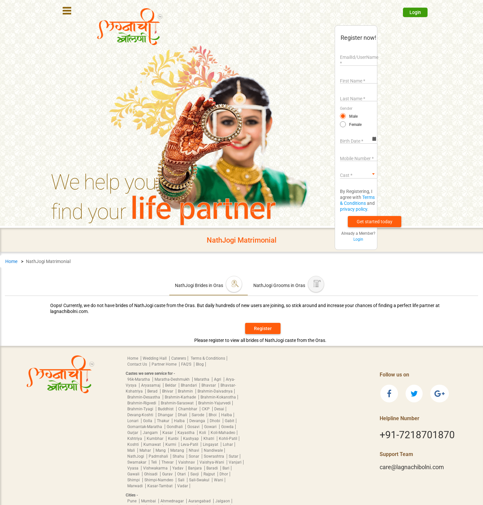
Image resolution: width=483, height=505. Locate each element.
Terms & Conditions (208, 358)
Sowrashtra (214, 456)
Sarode (198, 415)
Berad (152, 391)
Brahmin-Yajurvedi (214, 403)
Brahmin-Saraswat (178, 403)
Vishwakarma (156, 468)
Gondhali (175, 426)
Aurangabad (200, 501)
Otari (182, 474)
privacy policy (353, 209)
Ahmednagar (172, 501)
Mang (161, 450)
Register (263, 328)
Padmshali (159, 456)
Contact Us (137, 364)
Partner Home (165, 364)
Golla (148, 421)
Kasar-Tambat (160, 486)
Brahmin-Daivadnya (215, 391)
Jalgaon (222, 501)
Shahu (179, 456)
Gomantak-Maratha (145, 426)
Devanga (197, 421)
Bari (225, 468)
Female (355, 124)
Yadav (178, 468)
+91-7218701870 (417, 435)
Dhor (224, 474)
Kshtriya (135, 438)
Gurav (168, 474)
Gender (346, 108)
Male (353, 116)
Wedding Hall (155, 358)
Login (415, 12)
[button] (374, 221)
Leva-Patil (190, 444)
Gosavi (193, 426)
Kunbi (173, 438)
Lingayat (211, 444)
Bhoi (213, 415)
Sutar (233, 456)
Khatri (209, 438)
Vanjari (235, 462)
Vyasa (133, 468)
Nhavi (194, 450)
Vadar (182, 486)
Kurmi (171, 444)
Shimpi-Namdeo (159, 480)
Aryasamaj (151, 385)
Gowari (211, 426)
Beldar (171, 385)
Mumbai (149, 501)
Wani (218, 480)
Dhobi (215, 421)
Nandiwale (213, 450)
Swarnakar (137, 462)
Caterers (178, 358)
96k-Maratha (139, 379)
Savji (195, 474)
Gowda (227, 426)
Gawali (133, 474)
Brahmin (186, 391)
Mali (131, 450)
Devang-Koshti (140, 415)
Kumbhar (155, 438)
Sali (181, 480)
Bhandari (189, 385)
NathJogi (136, 456)
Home (11, 261)
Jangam (151, 432)
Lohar (228, 444)
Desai (219, 409)
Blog (200, 364)
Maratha (202, 379)
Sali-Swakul (199, 480)
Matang (177, 450)
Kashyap (191, 438)
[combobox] (358, 174)
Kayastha (187, 432)
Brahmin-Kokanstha (218, 397)
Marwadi (135, 486)
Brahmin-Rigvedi (142, 403)
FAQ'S (186, 364)
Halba (226, 415)
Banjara (195, 468)
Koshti (133, 444)
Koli (203, 432)
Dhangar (166, 415)
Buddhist (166, 409)
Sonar (194, 456)
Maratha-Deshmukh (173, 379)
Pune (132, 501)
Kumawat (152, 444)
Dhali (183, 415)
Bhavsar (209, 385)
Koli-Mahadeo (223, 432)
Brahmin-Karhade (181, 397)
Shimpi (134, 480)
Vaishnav (187, 462)
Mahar (145, 450)
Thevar (168, 462)
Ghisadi (151, 474)
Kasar (168, 432)
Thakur (163, 421)
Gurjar (133, 432)
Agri (218, 379)
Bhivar (168, 391)
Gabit (229, 421)
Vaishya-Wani (212, 462)
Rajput (209, 474)
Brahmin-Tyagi (140, 409)
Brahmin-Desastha (144, 397)
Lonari (133, 421)
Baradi (212, 468)
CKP (206, 409)
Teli (154, 462)
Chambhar (188, 409)
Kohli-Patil (228, 438)
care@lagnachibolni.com (412, 467)
